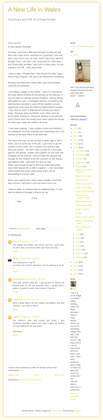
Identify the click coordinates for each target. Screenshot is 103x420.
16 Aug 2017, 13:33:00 (29, 317)
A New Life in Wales (34, 9)
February (80, 253)
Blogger (77, 411)
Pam (74, 289)
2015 (75, 266)
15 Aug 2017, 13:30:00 (29, 259)
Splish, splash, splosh (84, 217)
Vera (15, 241)
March (79, 250)
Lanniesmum (19, 279)
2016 (75, 262)
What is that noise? (83, 201)
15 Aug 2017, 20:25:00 (35, 279)
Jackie (16, 317)
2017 (75, 148)
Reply (15, 251)
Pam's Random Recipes (83, 46)
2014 (75, 270)
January (79, 257)
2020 (75, 136)
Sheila (16, 259)
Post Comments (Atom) (30, 380)
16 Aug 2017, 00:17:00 (29, 299)
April (78, 246)
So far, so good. (82, 209)
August (79, 166)
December (80, 151)
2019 (75, 140)
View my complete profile (74, 396)
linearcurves (56, 411)
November (80, 155)
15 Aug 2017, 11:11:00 (27, 241)
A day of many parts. (84, 184)
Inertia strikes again (83, 205)
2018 (75, 144)
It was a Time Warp (83, 187)
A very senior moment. (85, 191)
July (78, 234)
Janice (16, 299)
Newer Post (13, 375)
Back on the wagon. (84, 176)
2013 (75, 274)
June (78, 238)
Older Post (59, 375)
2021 (75, 132)
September (81, 162)
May (78, 242)
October (79, 159)
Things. (78, 213)
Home (36, 375)
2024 (75, 128)
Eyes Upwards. (82, 180)
